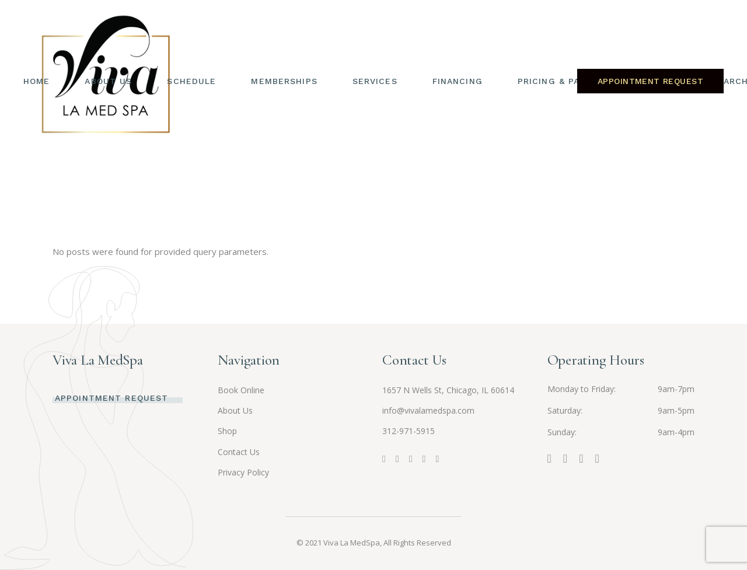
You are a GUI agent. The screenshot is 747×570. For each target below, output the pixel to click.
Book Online (241, 390)
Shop (227, 430)
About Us (235, 410)
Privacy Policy (243, 472)
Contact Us (239, 451)
